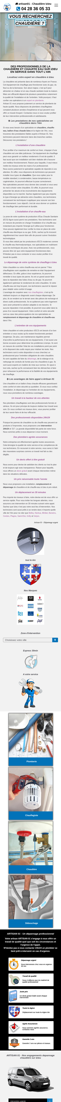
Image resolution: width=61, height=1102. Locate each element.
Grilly (29, 516)
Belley (31, 513)
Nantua (38, 513)
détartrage (31, 359)
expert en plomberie (35, 100)
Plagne (13, 516)
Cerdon (6, 516)
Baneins (52, 513)
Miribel (45, 513)
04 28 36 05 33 (35, 8)
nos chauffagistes (35, 292)
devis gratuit (22, 471)
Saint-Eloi (21, 516)
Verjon (36, 516)
